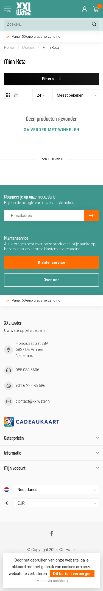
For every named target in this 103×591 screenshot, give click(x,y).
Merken (28, 47)
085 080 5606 (27, 370)
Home (9, 47)
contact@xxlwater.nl (33, 401)
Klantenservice (51, 262)
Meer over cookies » (52, 581)
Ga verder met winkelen (51, 130)
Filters (51, 79)
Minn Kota (51, 47)
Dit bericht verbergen (72, 573)
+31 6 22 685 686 (30, 385)
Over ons (51, 280)
